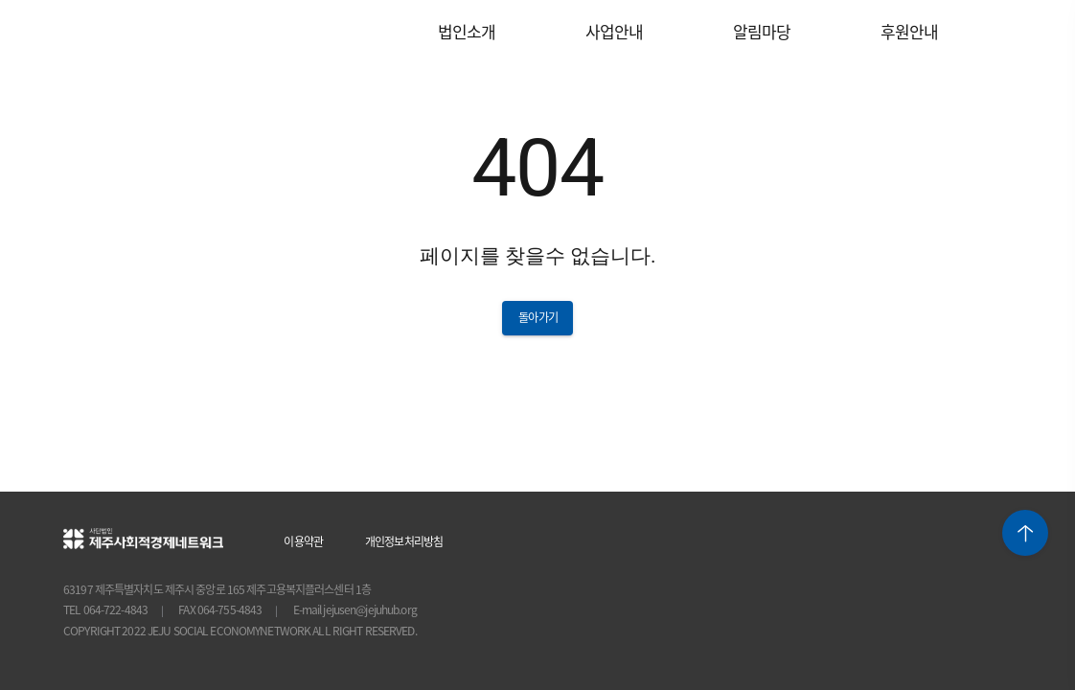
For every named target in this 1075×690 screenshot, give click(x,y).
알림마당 (762, 31)
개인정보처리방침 (404, 541)
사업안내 (614, 31)
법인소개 (467, 31)
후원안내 (910, 31)
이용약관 (304, 541)
